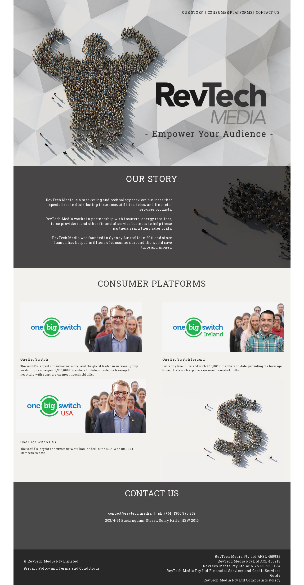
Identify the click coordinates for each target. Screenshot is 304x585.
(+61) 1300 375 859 (180, 513)
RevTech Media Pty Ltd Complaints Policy (241, 580)
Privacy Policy (37, 568)
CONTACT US (267, 12)
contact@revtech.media (130, 513)
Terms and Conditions (79, 568)
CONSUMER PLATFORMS (230, 12)
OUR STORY (192, 12)
